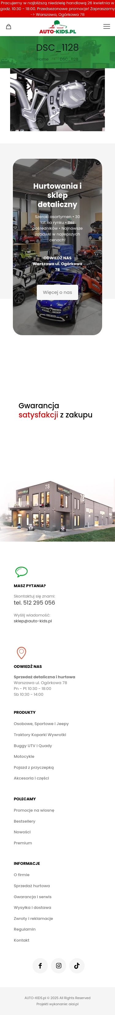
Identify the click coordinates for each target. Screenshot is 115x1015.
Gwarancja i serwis (33, 897)
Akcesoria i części (31, 778)
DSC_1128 (69, 59)
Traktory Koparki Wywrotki (40, 735)
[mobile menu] (107, 26)
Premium (23, 843)
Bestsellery (24, 821)
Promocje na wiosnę (34, 810)
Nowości (22, 832)
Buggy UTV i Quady (33, 746)
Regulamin (25, 929)
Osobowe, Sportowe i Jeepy (41, 724)
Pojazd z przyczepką (34, 767)
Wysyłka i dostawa (32, 907)
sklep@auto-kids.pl (33, 621)
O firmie (21, 875)
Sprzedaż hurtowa (32, 886)
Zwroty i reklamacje (33, 918)
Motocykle (24, 756)
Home (43, 59)
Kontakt (21, 940)
